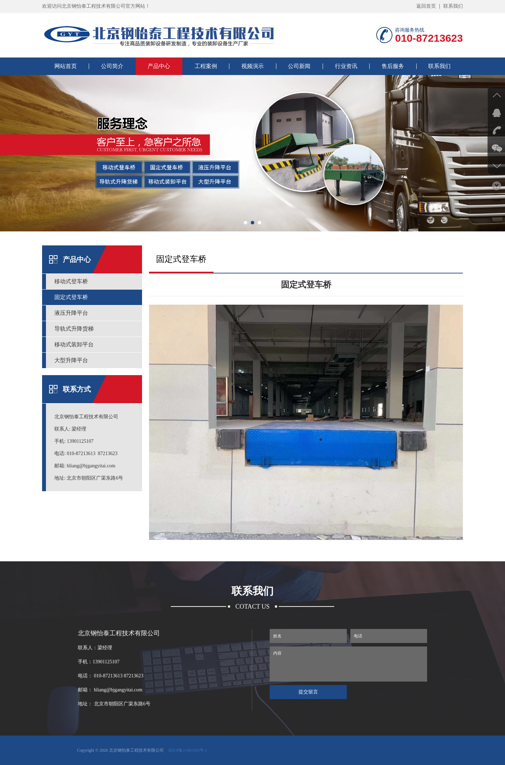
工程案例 (206, 66)
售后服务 (393, 66)
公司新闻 (299, 66)
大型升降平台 (71, 360)
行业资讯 (346, 66)
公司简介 (112, 66)
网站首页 (65, 66)
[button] (245, 222)
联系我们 (453, 6)
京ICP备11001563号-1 (187, 750)
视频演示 (252, 66)
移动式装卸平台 (74, 344)
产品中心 (159, 66)
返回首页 (426, 6)
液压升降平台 (71, 313)
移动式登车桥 (71, 281)
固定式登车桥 (71, 297)
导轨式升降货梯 (74, 329)
